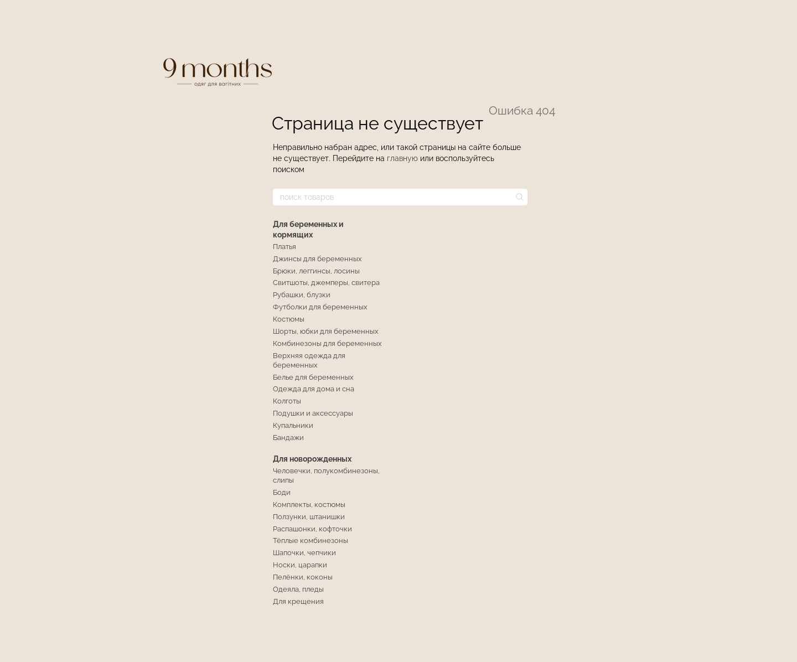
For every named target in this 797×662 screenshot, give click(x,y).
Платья (284, 246)
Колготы (287, 401)
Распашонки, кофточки (312, 529)
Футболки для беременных (320, 307)
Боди (282, 492)
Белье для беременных (313, 377)
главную (402, 158)
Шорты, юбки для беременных (326, 331)
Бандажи (288, 437)
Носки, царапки (300, 565)
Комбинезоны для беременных (327, 343)
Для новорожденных (312, 458)
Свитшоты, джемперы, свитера (326, 282)
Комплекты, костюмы (309, 504)
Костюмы (288, 319)
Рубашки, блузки (301, 295)
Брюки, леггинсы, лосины (316, 271)
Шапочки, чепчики (304, 553)
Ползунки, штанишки (309, 517)
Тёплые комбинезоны (310, 540)
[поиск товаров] (518, 197)
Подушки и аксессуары (313, 413)
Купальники (293, 425)
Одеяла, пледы (298, 589)
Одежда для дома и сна (313, 389)
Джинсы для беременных (317, 259)
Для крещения (298, 601)
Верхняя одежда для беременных (309, 360)
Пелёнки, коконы (303, 577)
